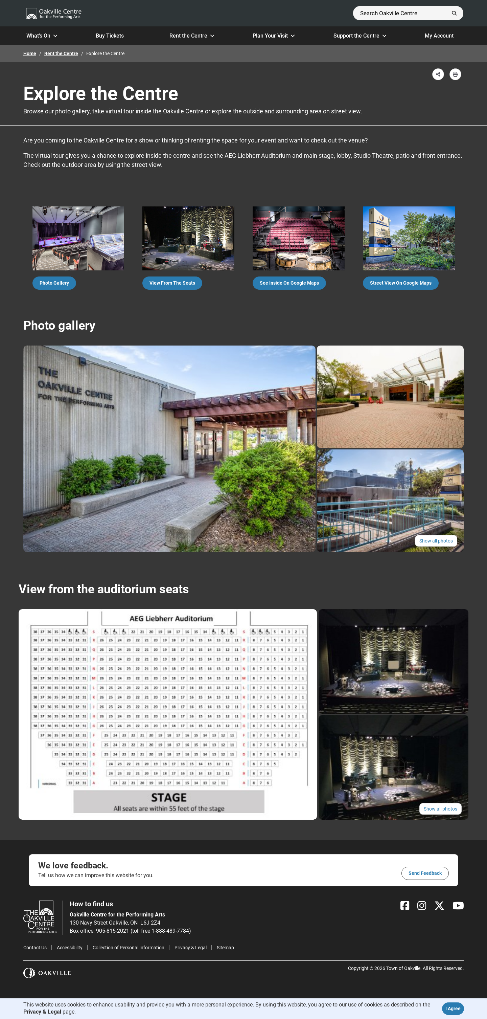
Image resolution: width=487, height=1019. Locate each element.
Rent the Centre (191, 35)
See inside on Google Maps (289, 283)
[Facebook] (404, 906)
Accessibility (70, 947)
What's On (41, 35)
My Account (443, 35)
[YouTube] (458, 906)
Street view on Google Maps (401, 283)
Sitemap (225, 947)
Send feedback (425, 873)
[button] (438, 74)
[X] (439, 906)
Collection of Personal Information (128, 947)
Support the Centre (360, 35)
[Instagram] (421, 906)
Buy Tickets (113, 35)
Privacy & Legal (191, 947)
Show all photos (436, 541)
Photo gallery (54, 283)
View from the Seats (172, 283)
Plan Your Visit (274, 35)
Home (29, 53)
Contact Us (35, 947)
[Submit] (454, 13)
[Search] (408, 13)
